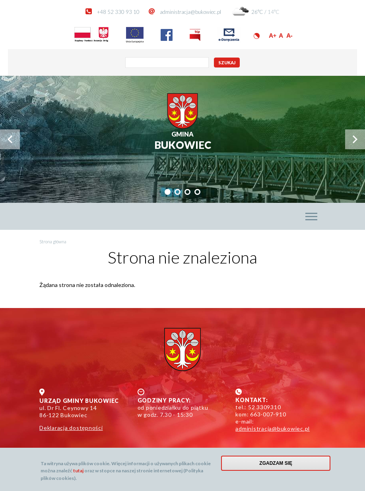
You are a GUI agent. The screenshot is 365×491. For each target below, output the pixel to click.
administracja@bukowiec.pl (190, 12)
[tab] (168, 192)
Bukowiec (182, 140)
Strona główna (52, 241)
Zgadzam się (275, 463)
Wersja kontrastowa (257, 36)
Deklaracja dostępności (71, 427)
